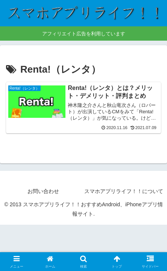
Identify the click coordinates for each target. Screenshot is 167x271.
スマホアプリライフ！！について (123, 191)
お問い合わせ (43, 191)
